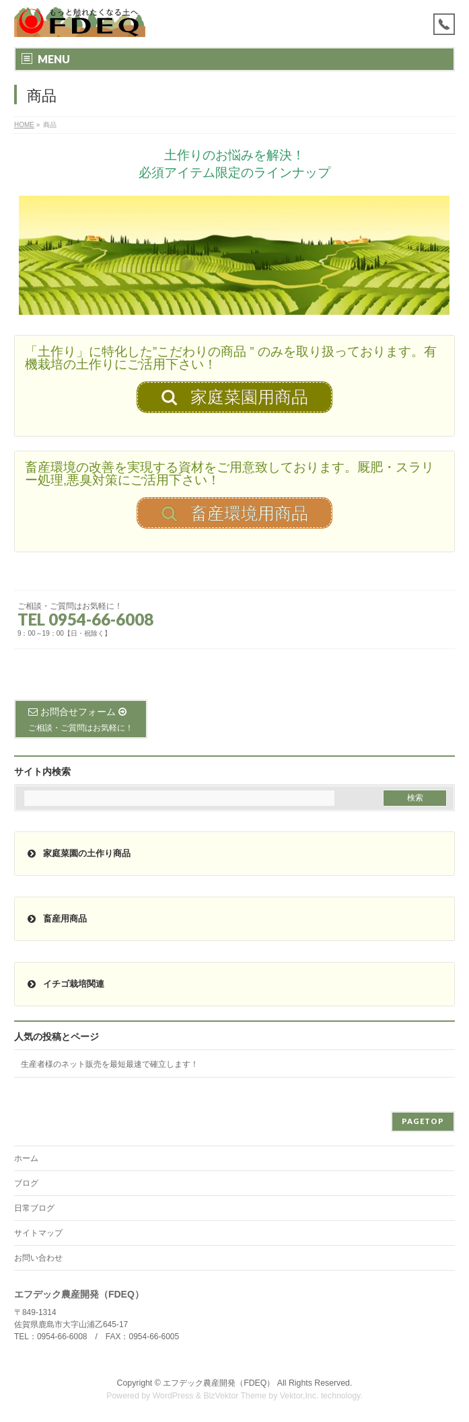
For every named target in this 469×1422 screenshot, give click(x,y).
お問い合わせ (38, 1258)
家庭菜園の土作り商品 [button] (78, 853)
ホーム (26, 1158)
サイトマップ (38, 1233)
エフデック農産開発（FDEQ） (219, 1383)
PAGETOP (423, 1121)
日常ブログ (34, 1208)
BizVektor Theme (234, 1395)
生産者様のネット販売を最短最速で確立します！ (110, 1064)
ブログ (26, 1183)
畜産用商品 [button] (56, 919)
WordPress (173, 1395)
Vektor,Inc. (299, 1395)
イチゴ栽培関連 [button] (64, 984)
